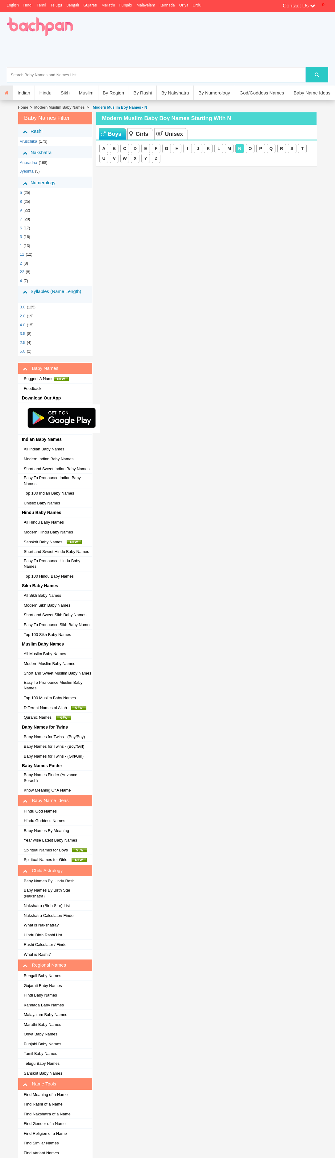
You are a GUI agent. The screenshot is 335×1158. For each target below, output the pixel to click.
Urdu (197, 5)
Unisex (169, 134)
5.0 (22, 351)
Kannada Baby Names (44, 1005)
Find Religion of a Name (45, 1133)
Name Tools (39, 1084)
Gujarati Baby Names (43, 985)
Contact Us (299, 6)
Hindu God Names (40, 811)
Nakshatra (42, 152)
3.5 (22, 333)
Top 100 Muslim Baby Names (50, 698)
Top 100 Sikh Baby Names (47, 634)
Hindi (27, 5)
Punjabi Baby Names (42, 1044)
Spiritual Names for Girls (55, 859)
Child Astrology (43, 870)
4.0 (22, 325)
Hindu (45, 92)
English (13, 5)
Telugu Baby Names (42, 1063)
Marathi (108, 5)
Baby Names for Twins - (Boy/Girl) (54, 746)
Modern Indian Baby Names (48, 459)
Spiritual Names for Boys (56, 850)
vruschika (28, 141)
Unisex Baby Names (42, 503)
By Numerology (214, 92)
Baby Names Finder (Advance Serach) (50, 777)
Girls (138, 134)
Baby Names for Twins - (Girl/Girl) (54, 756)
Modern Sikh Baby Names (47, 605)
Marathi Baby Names (42, 1024)
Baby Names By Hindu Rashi (50, 881)
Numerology (44, 183)
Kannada (167, 5)
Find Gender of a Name (45, 1123)
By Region (113, 92)
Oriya (183, 5)
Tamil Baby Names (40, 1053)
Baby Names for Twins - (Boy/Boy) (54, 736)
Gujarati (90, 5)
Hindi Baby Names (40, 995)
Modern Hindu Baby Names (48, 532)
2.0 (22, 316)
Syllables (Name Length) (52, 294)
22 (22, 272)
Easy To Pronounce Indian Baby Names (52, 480)
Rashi (37, 131)
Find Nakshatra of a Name (47, 1114)
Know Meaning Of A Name (47, 790)
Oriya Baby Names (40, 1034)
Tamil (41, 5)
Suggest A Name (46, 378)
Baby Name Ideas (312, 92)
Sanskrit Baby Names (53, 542)
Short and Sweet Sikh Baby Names (55, 614)
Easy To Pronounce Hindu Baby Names (52, 563)
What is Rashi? (37, 954)
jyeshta (27, 171)
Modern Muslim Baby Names (59, 107)
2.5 (22, 342)
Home (23, 107)
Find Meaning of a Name (46, 1094)
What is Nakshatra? (41, 925)
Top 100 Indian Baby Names (49, 493)
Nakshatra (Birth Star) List (47, 905)
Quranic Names (47, 717)
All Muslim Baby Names (45, 653)
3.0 (22, 307)
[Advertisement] (183, 51)
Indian (24, 92)
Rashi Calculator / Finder (46, 944)
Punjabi (125, 5)
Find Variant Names (41, 1153)
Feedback (32, 388)
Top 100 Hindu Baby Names (49, 576)
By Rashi (142, 92)
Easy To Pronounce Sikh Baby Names (57, 624)
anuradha (28, 162)
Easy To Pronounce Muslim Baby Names (53, 685)
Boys (111, 134)
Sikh (65, 92)
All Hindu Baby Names (44, 522)
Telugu (56, 5)
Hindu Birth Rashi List (43, 935)
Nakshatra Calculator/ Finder (49, 915)
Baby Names (40, 368)
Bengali (72, 5)
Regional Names (44, 965)
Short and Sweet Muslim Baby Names (57, 673)
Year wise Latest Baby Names (50, 840)
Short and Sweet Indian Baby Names (56, 468)
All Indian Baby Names (44, 449)
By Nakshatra (175, 92)
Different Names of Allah (55, 707)
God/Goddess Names (262, 92)
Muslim (86, 92)
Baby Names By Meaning (46, 830)
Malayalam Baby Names (45, 1014)
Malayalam (146, 5)
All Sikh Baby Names (42, 595)
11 (22, 254)
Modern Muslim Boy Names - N (119, 107)
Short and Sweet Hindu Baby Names (56, 551)
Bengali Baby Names (42, 975)
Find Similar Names (41, 1143)
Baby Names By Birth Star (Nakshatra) (47, 893)
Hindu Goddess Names (44, 820)
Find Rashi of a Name (43, 1104)
